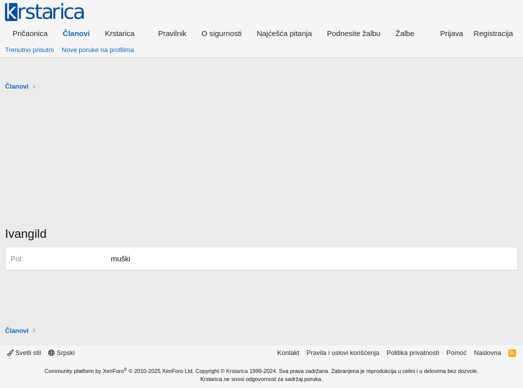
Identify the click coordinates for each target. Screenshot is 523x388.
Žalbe (405, 33)
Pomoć (456, 352)
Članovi (76, 33)
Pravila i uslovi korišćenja (342, 352)
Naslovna (487, 352)
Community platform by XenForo (119, 371)
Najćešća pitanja (284, 33)
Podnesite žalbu (354, 33)
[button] (123, 33)
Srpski (61, 352)
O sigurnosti (222, 33)
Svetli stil (24, 352)
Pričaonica (30, 33)
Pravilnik (172, 33)
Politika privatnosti (413, 352)
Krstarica (237, 371)
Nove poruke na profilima (98, 50)
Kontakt (288, 352)
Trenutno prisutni (29, 50)
